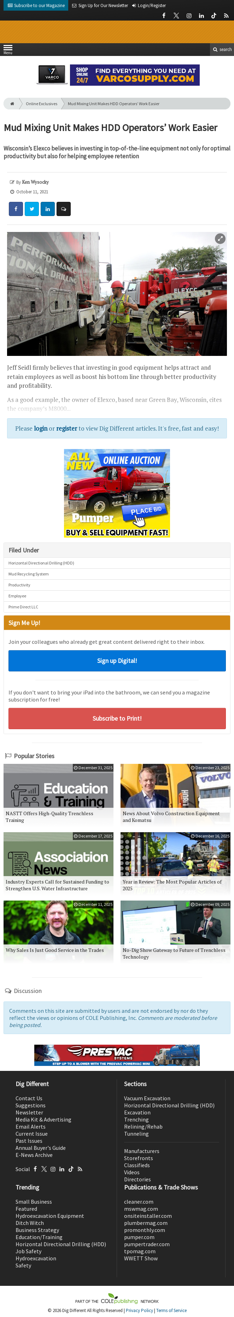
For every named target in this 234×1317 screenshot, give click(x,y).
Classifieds (137, 1165)
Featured (26, 1208)
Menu (8, 51)
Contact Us (29, 1098)
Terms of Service (171, 1310)
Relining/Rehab (143, 1126)
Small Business (34, 1201)
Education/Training (39, 1237)
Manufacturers (141, 1150)
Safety (23, 1265)
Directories (137, 1179)
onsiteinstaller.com (148, 1215)
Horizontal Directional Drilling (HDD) (41, 563)
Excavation (137, 1112)
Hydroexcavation (36, 1258)
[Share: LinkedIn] (48, 209)
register (66, 428)
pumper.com (139, 1237)
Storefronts (138, 1158)
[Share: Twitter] (32, 209)
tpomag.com (140, 1251)
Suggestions (31, 1105)
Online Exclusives (41, 103)
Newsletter (29, 1112)
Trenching (136, 1119)
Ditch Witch (30, 1222)
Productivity (19, 584)
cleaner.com (138, 1201)
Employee (17, 595)
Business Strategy (37, 1229)
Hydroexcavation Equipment (50, 1215)
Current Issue (32, 1133)
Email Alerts (31, 1126)
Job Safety (28, 1251)
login (40, 428)
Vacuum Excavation (147, 1098)
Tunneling (136, 1133)
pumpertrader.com (147, 1244)
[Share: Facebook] (16, 209)
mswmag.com (141, 1208)
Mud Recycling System (28, 574)
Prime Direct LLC (23, 606)
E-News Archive (34, 1154)
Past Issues (29, 1140)
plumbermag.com (146, 1222)
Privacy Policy (139, 1310)
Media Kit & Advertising (43, 1119)
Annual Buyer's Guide (41, 1147)
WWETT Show (141, 1258)
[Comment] (64, 209)
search (222, 49)
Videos (132, 1172)
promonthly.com (144, 1229)
